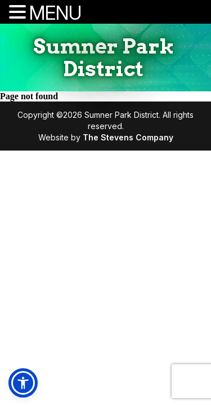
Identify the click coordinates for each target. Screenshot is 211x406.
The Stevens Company (128, 137)
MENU (55, 13)
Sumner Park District (103, 57)
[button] (23, 383)
